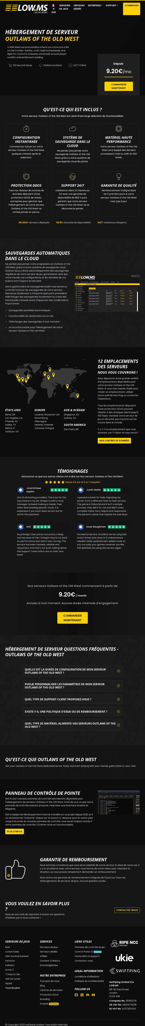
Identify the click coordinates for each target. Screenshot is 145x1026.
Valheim (9, 965)
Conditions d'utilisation (87, 976)
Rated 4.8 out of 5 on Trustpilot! (82, 482)
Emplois (44, 1003)
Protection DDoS (49, 994)
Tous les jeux (12, 988)
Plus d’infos (14, 831)
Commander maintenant (72, 618)
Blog (42, 985)
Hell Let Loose (12, 978)
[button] (95, 5)
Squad (8, 983)
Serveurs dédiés (79, 7)
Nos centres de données (114, 440)
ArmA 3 (9, 969)
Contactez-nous (127, 910)
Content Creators (50, 960)
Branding (45, 999)
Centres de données (51, 990)
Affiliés (43, 956)
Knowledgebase (49, 965)
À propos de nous (49, 981)
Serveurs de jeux (64, 7)
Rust (7, 947)
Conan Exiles (12, 951)
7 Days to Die (12, 974)
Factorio (10, 960)
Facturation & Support (87, 956)
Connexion (131, 5)
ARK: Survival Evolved (16, 956)
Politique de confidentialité (89, 981)
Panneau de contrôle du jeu (90, 947)
